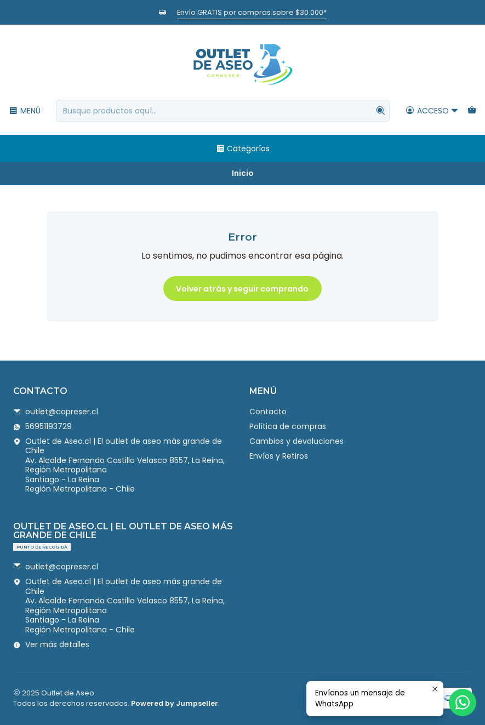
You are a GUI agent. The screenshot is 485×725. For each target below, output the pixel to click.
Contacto (268, 411)
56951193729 (42, 426)
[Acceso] (432, 111)
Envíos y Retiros (278, 455)
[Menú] (25, 111)
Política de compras (287, 426)
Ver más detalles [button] (51, 644)
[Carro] (471, 111)
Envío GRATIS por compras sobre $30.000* (252, 12)
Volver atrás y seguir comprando (242, 288)
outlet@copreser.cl (55, 411)
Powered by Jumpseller (174, 703)
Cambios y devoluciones (296, 441)
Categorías (243, 148)
